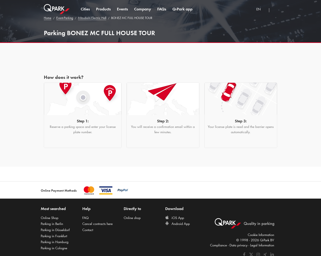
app (182, 9)
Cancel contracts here (97, 223)
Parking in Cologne (54, 248)
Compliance (218, 245)
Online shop (132, 218)
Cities (85, 9)
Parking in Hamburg (54, 242)
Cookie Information (261, 235)
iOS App (174, 218)
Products (103, 9)
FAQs (161, 9)
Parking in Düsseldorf (55, 230)
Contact (87, 230)
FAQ (85, 218)
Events (122, 9)
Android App (177, 223)
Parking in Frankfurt (54, 236)
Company (142, 9)
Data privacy (238, 245)
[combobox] (261, 10)
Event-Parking (64, 18)
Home (47, 18)
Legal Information (262, 245)
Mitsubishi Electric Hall (92, 18)
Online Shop (49, 218)
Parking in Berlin (52, 223)
